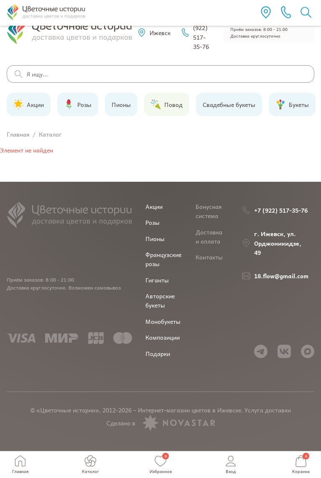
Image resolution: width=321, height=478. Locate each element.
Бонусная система (209, 211)
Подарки (157, 353)
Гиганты (157, 280)
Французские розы (163, 259)
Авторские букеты (160, 300)
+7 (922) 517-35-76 (195, 32)
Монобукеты (163, 321)
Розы (152, 222)
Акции (154, 206)
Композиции (162, 337)
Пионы (155, 238)
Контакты (209, 257)
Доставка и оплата (209, 236)
